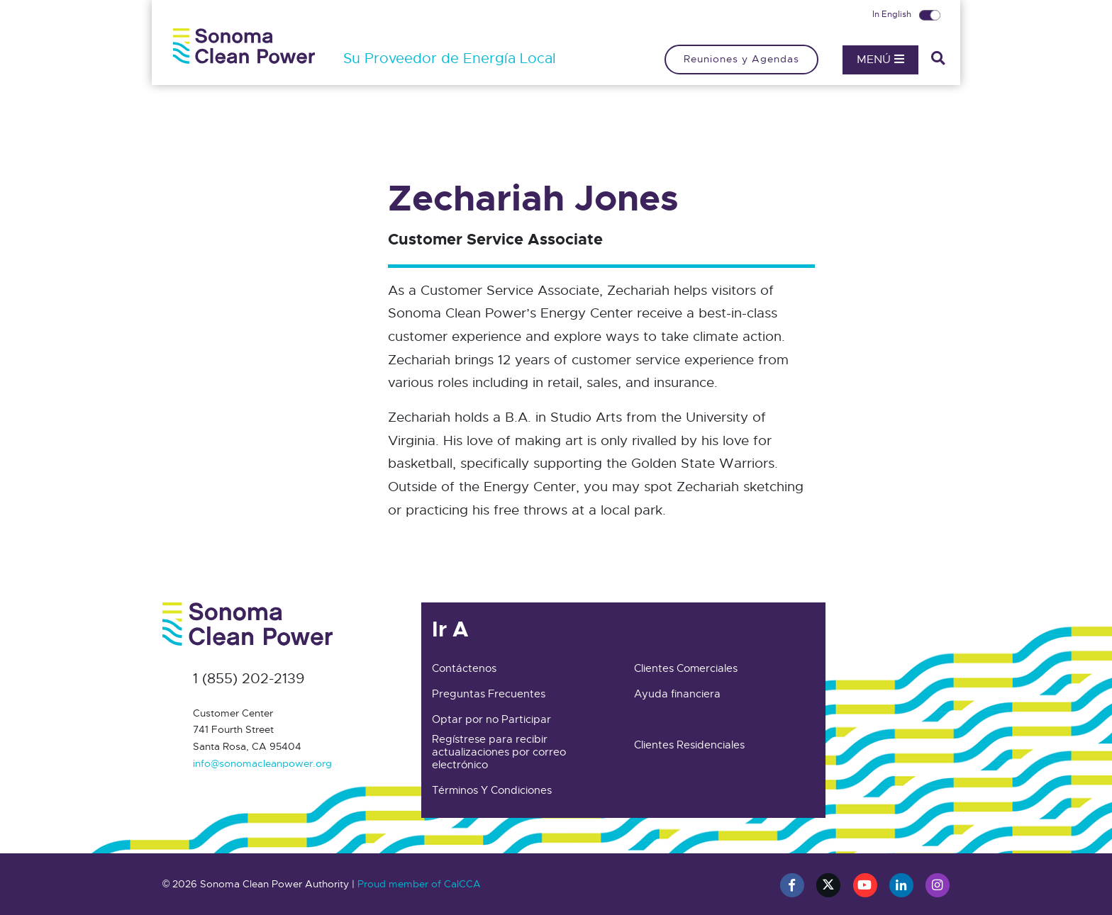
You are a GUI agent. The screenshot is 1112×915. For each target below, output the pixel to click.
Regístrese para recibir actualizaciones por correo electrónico (499, 752)
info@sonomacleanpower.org (262, 763)
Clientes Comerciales (686, 668)
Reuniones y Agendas (741, 58)
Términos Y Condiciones (492, 790)
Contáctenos (464, 668)
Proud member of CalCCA (419, 883)
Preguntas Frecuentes (488, 693)
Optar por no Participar (491, 719)
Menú (880, 59)
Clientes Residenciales (689, 745)
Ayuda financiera (677, 693)
